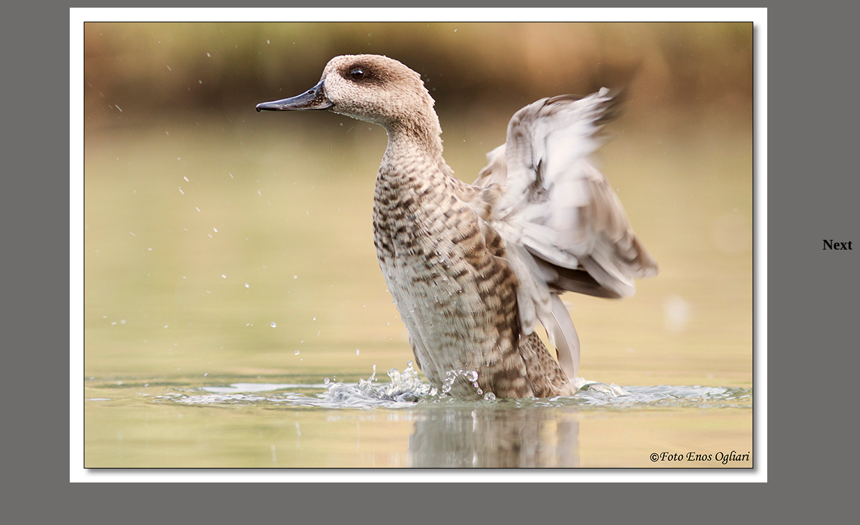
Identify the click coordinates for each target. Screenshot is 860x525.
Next (837, 244)
